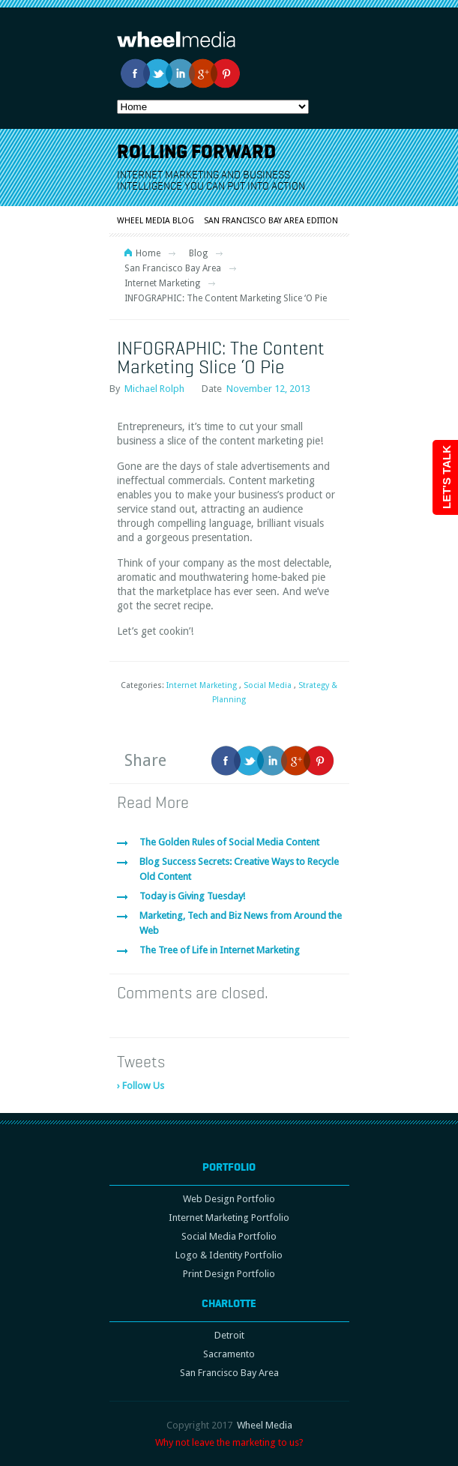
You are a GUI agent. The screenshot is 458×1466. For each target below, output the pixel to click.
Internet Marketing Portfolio (229, 1217)
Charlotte (229, 1303)
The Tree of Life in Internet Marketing (219, 950)
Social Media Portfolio (229, 1236)
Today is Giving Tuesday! (192, 896)
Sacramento (229, 1354)
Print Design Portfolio (229, 1273)
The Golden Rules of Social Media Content (229, 842)
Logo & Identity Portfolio (229, 1255)
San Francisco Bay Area (172, 268)
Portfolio (229, 1167)
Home (148, 253)
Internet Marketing (162, 283)
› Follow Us (140, 1085)
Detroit (229, 1335)
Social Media (268, 685)
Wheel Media (264, 1425)
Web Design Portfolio (229, 1198)
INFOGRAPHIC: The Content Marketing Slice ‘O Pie (221, 357)
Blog (198, 253)
